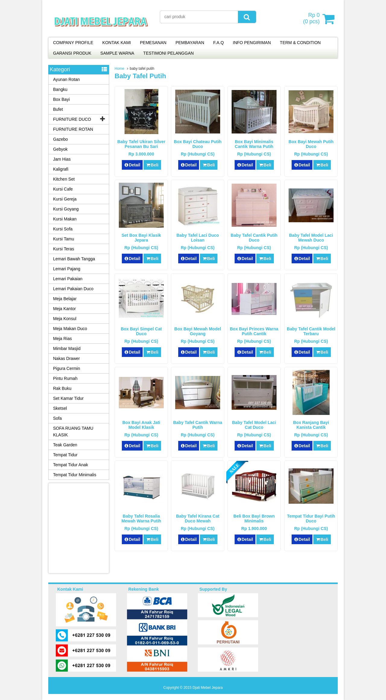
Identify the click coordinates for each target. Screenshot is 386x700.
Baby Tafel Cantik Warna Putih (197, 425)
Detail (132, 164)
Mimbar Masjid (67, 348)
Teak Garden (65, 444)
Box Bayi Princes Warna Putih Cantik (254, 331)
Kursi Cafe (63, 189)
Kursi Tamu (63, 238)
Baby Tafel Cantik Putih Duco (254, 237)
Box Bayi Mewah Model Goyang (197, 331)
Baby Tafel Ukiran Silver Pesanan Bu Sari (141, 144)
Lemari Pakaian (67, 278)
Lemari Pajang (66, 268)
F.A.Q (218, 42)
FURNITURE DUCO (72, 119)
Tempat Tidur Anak (70, 464)
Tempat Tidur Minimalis (74, 474)
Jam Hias (62, 159)
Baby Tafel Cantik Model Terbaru (311, 331)
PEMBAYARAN (190, 42)
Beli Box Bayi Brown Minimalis (254, 518)
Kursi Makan (65, 219)
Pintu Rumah (65, 378)
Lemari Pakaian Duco (73, 288)
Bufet (58, 109)
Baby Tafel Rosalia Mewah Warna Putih (141, 518)
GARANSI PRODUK (72, 53)
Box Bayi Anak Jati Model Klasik (141, 425)
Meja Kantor (64, 308)
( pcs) (312, 18)
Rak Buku (62, 388)
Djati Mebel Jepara (207, 688)
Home (119, 68)
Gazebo (60, 139)
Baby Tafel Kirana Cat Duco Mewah (198, 518)
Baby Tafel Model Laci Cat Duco (254, 425)
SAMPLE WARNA (117, 53)
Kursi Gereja (65, 199)
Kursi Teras (63, 248)
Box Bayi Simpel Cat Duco (141, 331)
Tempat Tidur (65, 454)
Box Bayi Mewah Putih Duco (311, 144)
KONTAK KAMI (116, 42)
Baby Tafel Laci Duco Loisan (197, 237)
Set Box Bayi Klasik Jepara (141, 237)
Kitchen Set (64, 179)
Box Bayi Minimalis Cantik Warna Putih (254, 144)
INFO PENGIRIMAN (252, 42)
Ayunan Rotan (66, 79)
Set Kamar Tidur (68, 398)
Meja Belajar (65, 298)
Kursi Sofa (63, 228)
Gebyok (60, 149)
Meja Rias (62, 338)
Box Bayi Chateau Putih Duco (198, 144)
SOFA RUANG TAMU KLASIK (73, 431)
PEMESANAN (153, 42)
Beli (152, 164)
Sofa (57, 418)
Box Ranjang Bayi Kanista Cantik (311, 425)
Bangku (60, 89)
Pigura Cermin (66, 368)
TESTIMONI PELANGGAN (168, 53)
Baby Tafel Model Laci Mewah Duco (311, 237)
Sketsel (60, 408)
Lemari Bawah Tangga (74, 258)
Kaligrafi (60, 169)
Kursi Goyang (66, 209)
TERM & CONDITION (300, 42)
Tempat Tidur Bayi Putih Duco (311, 518)
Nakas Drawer (66, 358)
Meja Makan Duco (70, 328)
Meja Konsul (64, 318)
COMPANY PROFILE (73, 42)
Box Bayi (61, 99)
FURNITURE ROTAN (73, 129)
